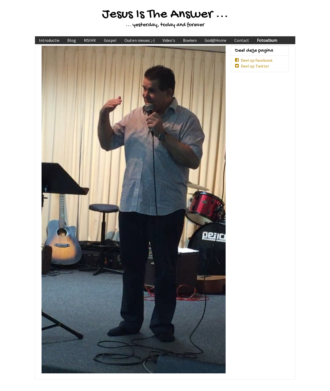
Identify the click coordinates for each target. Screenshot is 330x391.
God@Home (215, 40)
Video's (169, 40)
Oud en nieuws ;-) (139, 40)
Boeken (190, 40)
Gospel (110, 40)
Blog (71, 40)
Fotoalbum (267, 40)
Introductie (49, 40)
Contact (241, 40)
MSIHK (90, 40)
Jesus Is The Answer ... (165, 15)
